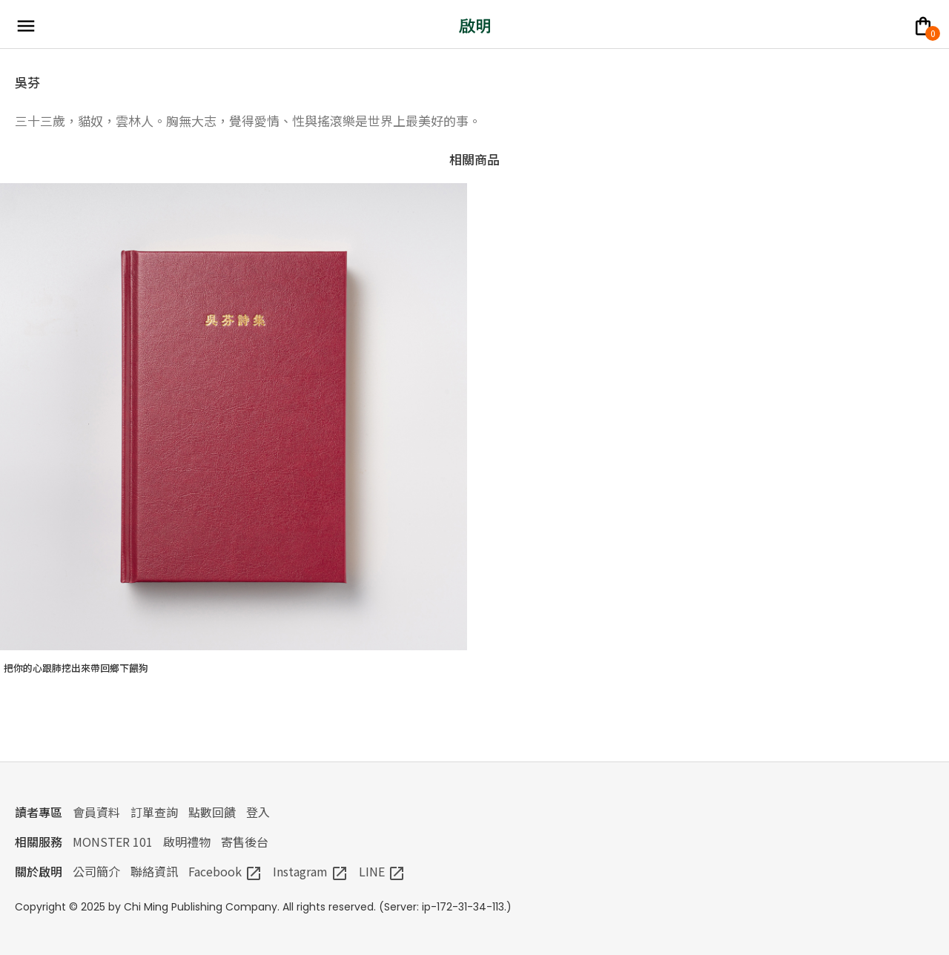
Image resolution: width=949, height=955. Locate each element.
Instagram (310, 871)
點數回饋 (212, 812)
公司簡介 (96, 871)
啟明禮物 (187, 841)
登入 (258, 812)
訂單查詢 (154, 812)
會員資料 (96, 812)
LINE (382, 871)
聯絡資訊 (154, 871)
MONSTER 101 (113, 841)
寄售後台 (244, 841)
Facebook (225, 871)
